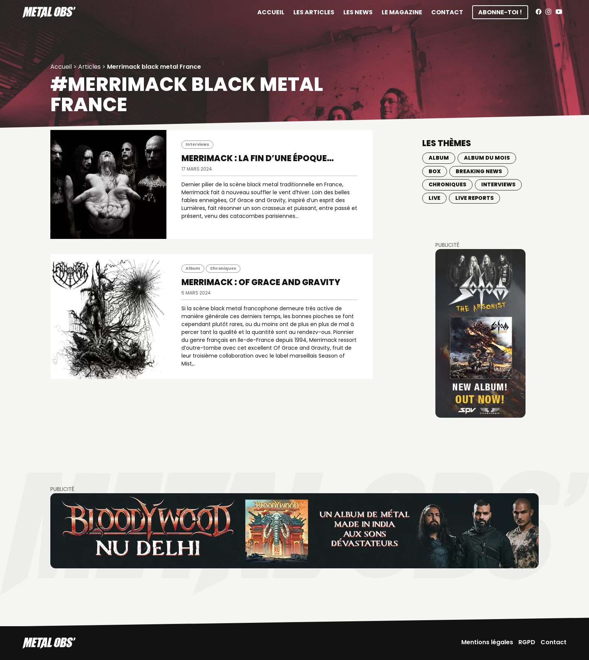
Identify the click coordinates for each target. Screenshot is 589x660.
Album (193, 268)
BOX (435, 171)
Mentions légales (487, 642)
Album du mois (487, 158)
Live (434, 198)
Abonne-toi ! (500, 12)
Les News (358, 12)
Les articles (313, 12)
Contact (447, 12)
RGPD (526, 642)
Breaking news (479, 171)
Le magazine (402, 12)
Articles (89, 66)
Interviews (197, 144)
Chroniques (223, 268)
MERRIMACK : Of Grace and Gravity (260, 282)
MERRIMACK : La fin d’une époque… (257, 158)
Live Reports (474, 198)
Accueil (270, 12)
